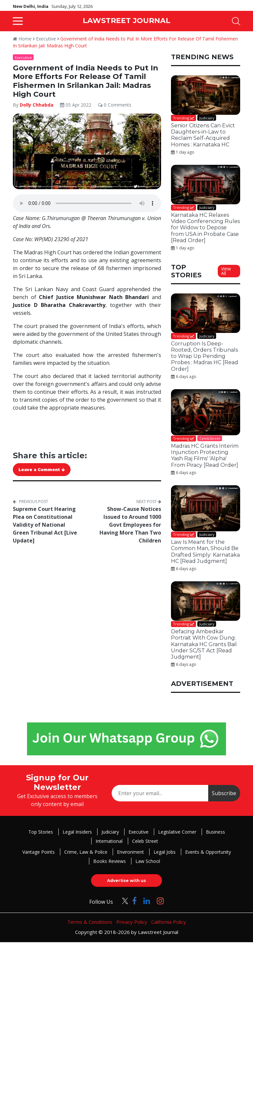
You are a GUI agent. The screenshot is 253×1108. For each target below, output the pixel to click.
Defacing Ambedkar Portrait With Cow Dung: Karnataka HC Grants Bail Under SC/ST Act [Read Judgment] (204, 644)
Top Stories (40, 832)
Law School (147, 861)
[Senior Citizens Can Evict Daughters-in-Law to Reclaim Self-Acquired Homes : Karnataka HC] (205, 95)
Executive (46, 39)
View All (226, 270)
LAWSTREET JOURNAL (126, 20)
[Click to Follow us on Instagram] (160, 900)
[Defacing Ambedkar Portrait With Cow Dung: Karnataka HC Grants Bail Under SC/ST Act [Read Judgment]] (205, 601)
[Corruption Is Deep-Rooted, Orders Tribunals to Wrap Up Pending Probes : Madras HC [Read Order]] (205, 313)
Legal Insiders (77, 832)
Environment (130, 852)
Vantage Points (38, 852)
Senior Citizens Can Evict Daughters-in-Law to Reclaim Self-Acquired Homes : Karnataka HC (203, 135)
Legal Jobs (165, 852)
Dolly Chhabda (36, 105)
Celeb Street (145, 841)
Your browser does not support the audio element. (87, 203)
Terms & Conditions (89, 922)
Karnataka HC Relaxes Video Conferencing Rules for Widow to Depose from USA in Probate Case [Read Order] (205, 227)
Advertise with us (126, 880)
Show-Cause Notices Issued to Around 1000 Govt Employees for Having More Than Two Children (130, 524)
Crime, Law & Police (85, 852)
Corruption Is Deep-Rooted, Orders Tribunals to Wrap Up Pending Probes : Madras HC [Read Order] (204, 356)
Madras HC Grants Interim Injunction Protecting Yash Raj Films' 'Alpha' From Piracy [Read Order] (205, 455)
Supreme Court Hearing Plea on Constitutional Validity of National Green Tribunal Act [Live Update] (45, 524)
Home (22, 39)
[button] (18, 21)
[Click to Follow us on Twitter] (123, 900)
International (109, 841)
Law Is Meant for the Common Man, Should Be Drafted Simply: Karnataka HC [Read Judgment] (205, 551)
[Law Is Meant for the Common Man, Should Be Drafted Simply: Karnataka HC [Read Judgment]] (205, 508)
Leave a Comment (41, 469)
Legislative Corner (177, 832)
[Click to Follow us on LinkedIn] (146, 900)
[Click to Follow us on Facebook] (134, 900)
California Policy (168, 922)
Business (215, 832)
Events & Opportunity (208, 852)
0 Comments (114, 105)
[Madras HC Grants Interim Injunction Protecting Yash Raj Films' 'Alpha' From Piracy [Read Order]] (205, 412)
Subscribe (224, 793)
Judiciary (110, 832)
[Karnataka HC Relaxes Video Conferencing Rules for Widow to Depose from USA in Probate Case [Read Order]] (205, 184)
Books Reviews (109, 861)
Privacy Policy (131, 922)
